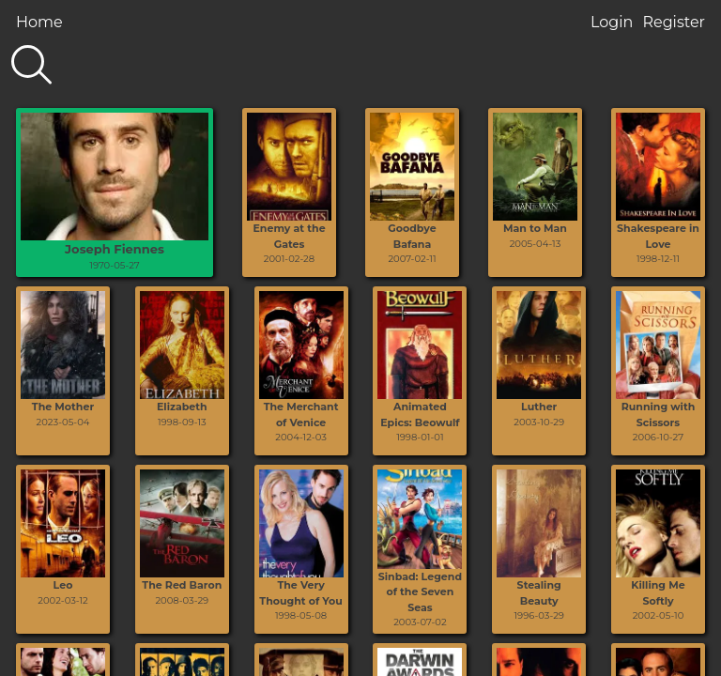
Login (612, 22)
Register (673, 22)
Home (39, 22)
